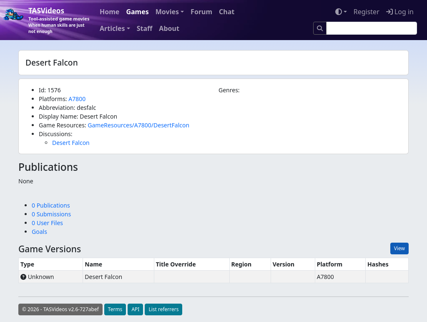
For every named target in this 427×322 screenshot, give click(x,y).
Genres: (229, 90)
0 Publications (51, 205)
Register (366, 11)
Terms (115, 309)
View (399, 248)
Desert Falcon (71, 143)
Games (137, 11)
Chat (226, 11)
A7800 (76, 99)
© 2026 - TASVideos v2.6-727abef (60, 309)
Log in (400, 11)
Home (109, 11)
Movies (167, 11)
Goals (39, 232)
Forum (201, 11)
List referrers (163, 309)
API (135, 309)
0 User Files (47, 223)
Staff (145, 28)
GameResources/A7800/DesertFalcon (138, 125)
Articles (112, 28)
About (169, 28)
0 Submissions (51, 214)
